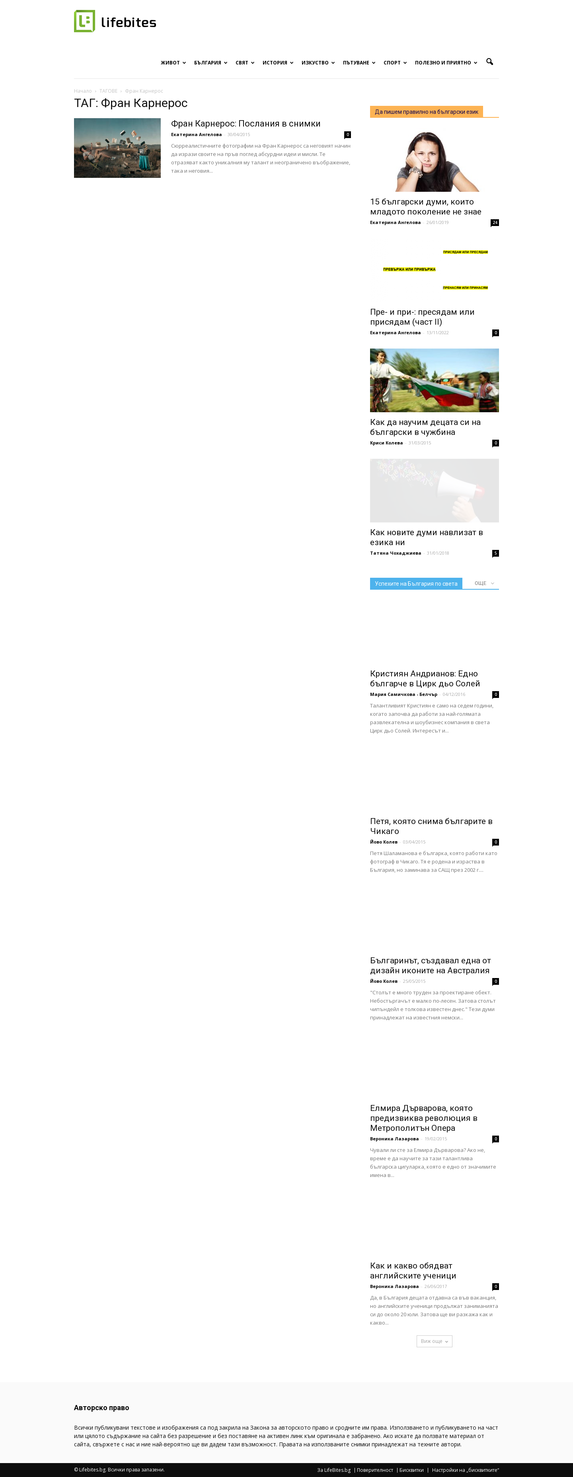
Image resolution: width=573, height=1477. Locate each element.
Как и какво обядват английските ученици (413, 1270)
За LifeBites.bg (334, 1470)
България (211, 62)
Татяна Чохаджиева (395, 553)
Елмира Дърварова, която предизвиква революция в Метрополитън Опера (423, 1118)
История (278, 62)
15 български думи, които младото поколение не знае (425, 206)
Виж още (434, 1341)
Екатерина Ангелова (196, 134)
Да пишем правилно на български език (426, 112)
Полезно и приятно (446, 62)
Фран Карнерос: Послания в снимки (246, 124)
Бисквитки (412, 1470)
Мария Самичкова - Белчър (403, 694)
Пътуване (359, 62)
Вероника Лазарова (394, 1139)
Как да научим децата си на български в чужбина (425, 427)
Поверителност (375, 1470)
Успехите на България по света (416, 584)
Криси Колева (386, 443)
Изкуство (318, 62)
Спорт (395, 62)
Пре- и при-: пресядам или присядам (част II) (422, 317)
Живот (173, 62)
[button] (489, 62)
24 (495, 222)
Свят (245, 62)
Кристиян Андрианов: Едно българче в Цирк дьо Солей (425, 678)
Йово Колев (384, 842)
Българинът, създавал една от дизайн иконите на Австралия (430, 965)
